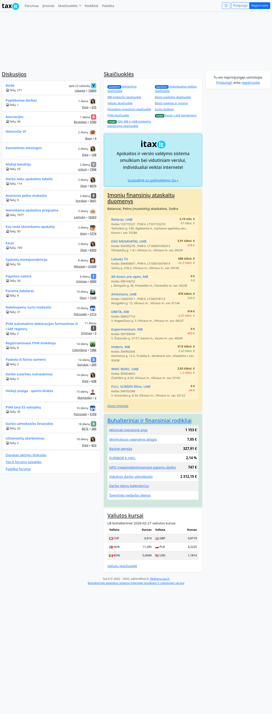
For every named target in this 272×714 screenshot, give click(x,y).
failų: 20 (13, 428)
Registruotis (259, 5)
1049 (93, 298)
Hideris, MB (120, 347)
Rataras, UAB (121, 219)
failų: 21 (13, 312)
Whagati (79, 266)
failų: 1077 (15, 215)
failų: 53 (13, 169)
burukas (81, 201)
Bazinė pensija (120, 448)
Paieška (108, 5)
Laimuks (79, 217)
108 (93, 155)
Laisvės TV (119, 259)
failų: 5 (12, 379)
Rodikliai (91, 5)
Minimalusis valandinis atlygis (133, 439)
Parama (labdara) (20, 290)
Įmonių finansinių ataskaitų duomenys (141, 198)
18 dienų (84, 424)
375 (93, 107)
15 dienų (82, 391)
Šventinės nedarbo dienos (130, 495)
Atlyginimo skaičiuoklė (122, 88)
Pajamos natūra (18, 276)
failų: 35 (13, 412)
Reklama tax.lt (159, 579)
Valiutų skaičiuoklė (119, 103)
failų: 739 (14, 248)
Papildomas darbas (21, 100)
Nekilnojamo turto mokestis (28, 307)
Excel (10, 243)
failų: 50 (13, 231)
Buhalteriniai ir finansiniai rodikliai (149, 420)
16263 (92, 217)
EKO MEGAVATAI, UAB (128, 241)
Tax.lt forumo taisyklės (23, 462)
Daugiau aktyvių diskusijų (26, 455)
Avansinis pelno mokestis (26, 195)
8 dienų (83, 260)
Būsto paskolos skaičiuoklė (173, 97)
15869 (92, 90)
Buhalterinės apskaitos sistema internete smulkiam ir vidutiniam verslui (136, 583)
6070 (93, 186)
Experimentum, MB (127, 329)
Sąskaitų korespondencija (26, 259)
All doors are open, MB (129, 276)
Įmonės (48, 5)
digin (83, 233)
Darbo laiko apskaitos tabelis (29, 179)
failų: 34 (13, 281)
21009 (92, 266)
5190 (93, 414)
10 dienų (82, 292)
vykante (80, 90)
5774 (93, 233)
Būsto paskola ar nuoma (171, 103)
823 (93, 445)
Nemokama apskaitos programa (32, 210)
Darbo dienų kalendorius (129, 485)
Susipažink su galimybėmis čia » (152, 180)
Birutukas (80, 122)
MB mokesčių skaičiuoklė (124, 97)
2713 (93, 314)
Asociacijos (14, 116)
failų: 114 (14, 183)
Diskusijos (14, 74)
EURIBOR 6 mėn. (122, 458)
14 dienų (82, 344)
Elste (85, 107)
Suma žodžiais (164, 109)
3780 (93, 122)
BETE (85, 429)
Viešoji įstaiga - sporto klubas (29, 390)
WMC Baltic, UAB (124, 369)
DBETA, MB (120, 311)
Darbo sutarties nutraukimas (29, 374)
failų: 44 (13, 121)
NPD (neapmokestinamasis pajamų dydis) (142, 467)
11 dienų (90, 323)
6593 (93, 250)
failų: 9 (12, 200)
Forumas (32, 5)
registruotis (250, 82)
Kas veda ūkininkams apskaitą (30, 226)
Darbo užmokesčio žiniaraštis (29, 423)
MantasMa (84, 398)
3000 (93, 281)
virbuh (82, 169)
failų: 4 (12, 295)
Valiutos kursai (125, 515)
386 (93, 429)
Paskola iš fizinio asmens (26, 359)
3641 (93, 201)
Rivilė (10, 85)
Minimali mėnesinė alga (128, 430)
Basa (88, 138)
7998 (93, 169)
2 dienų (83, 132)
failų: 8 (12, 348)
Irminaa (81, 281)
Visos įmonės (117, 405)
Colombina (79, 350)
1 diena (83, 101)
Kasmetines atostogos (24, 147)
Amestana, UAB (123, 294)
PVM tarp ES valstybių (23, 407)
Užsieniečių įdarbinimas (25, 438)
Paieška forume (18, 469)
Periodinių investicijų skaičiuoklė (129, 109)
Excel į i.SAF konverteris (181, 115)
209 (93, 365)
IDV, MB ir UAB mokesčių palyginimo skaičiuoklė (129, 123)
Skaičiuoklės (68, 5)
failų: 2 (12, 333)
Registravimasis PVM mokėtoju (31, 343)
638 (93, 381)
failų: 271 (14, 90)
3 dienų (83, 180)
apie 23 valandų (79, 86)
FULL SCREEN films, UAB (130, 386)
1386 (93, 350)
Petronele (80, 314)
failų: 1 (12, 105)
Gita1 (83, 298)
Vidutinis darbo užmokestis (131, 476)
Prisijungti (240, 5)
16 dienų (82, 408)
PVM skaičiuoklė (118, 115)
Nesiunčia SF (16, 131)
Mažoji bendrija (18, 164)
